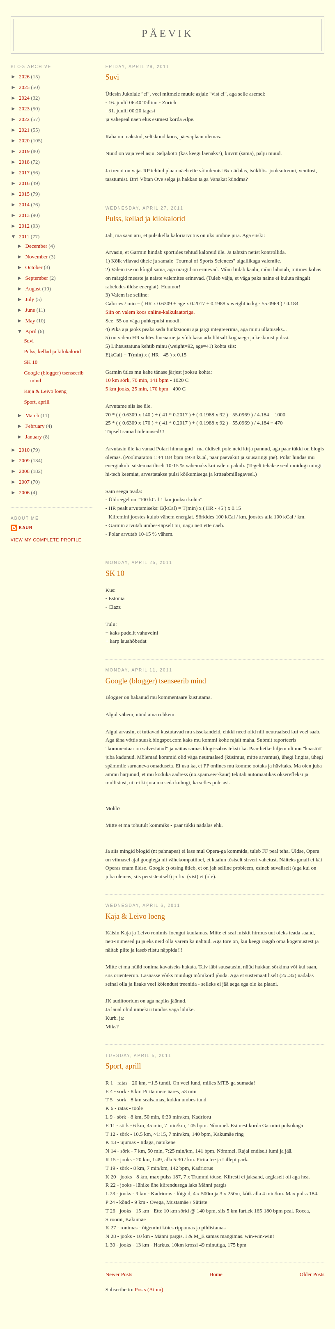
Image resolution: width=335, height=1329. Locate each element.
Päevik (168, 33)
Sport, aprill (123, 1066)
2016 (25, 183)
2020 (25, 140)
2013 (25, 215)
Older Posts (312, 1274)
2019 (25, 151)
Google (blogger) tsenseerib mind (156, 681)
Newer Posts (119, 1274)
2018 (25, 162)
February (35, 426)
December (37, 246)
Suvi (112, 77)
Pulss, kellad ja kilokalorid (145, 219)
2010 (25, 450)
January (34, 437)
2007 (25, 482)
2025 (25, 87)
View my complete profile (46, 540)
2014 (25, 204)
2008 (25, 471)
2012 (25, 226)
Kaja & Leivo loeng (135, 916)
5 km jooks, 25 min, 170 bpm (137, 389)
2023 (25, 108)
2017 (25, 172)
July (30, 299)
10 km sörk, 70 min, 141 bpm (137, 380)
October (34, 267)
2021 (25, 130)
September (37, 278)
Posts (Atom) (149, 1289)
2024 (25, 98)
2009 (25, 460)
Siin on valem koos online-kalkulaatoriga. (150, 312)
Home (216, 1274)
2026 (25, 76)
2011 (25, 236)
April (31, 331)
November (37, 256)
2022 (25, 119)
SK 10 (115, 573)
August (33, 288)
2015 (25, 194)
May (31, 320)
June (31, 310)
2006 (25, 492)
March (33, 415)
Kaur (25, 527)
